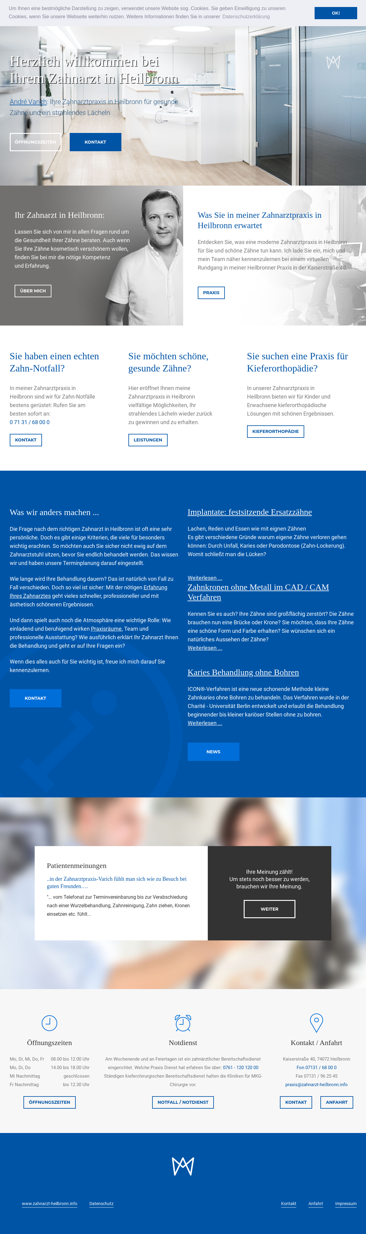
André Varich (28, 102)
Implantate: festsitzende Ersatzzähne (250, 512)
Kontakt (288, 1203)
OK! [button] (336, 13)
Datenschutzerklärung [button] (246, 16)
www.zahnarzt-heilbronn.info (49, 1203)
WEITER (269, 909)
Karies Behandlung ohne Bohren (243, 672)
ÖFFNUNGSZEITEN (35, 142)
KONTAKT (95, 142)
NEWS (214, 752)
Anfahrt (315, 1203)
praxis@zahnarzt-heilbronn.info (316, 1084)
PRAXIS (211, 292)
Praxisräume (106, 629)
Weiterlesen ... (205, 578)
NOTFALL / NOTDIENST (183, 1102)
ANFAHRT (336, 1102)
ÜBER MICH (33, 291)
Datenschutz (101, 1203)
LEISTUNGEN (148, 440)
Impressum (346, 1203)
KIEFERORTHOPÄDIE (276, 431)
